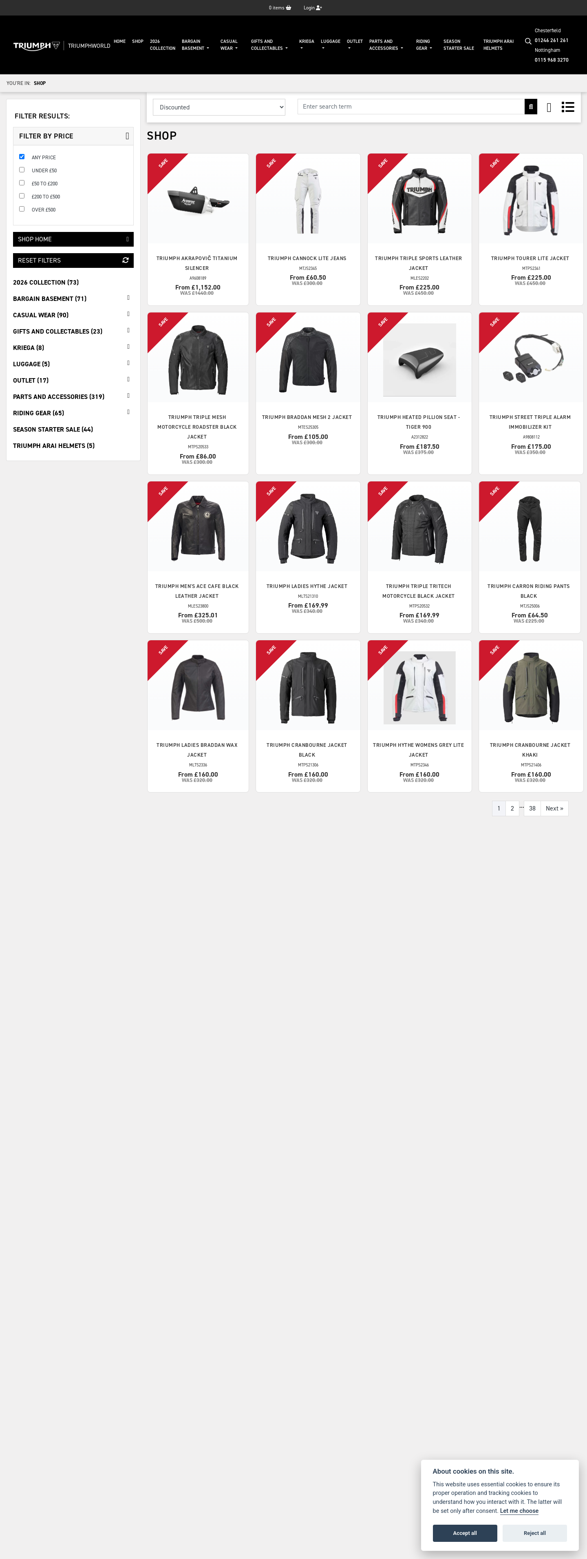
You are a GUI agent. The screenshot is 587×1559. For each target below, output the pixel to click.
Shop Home (73, 239)
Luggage (330, 41)
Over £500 (43, 209)
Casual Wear (229, 44)
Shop (137, 41)
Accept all (465, 1533)
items (280, 7)
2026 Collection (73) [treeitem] (46, 282)
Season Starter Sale (459, 44)
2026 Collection (162, 44)
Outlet (355, 41)
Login (313, 7)
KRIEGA (306, 41)
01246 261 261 (552, 40)
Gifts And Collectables (267, 44)
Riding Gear (423, 44)
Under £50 (44, 170)
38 (532, 808)
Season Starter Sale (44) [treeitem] (53, 429)
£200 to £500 (46, 196)
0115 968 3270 (552, 59)
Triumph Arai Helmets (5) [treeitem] (54, 445)
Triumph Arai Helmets (498, 44)
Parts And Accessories (384, 44)
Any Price (44, 157)
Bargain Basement (193, 44)
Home (120, 41)
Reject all (535, 1533)
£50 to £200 (44, 183)
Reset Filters (73, 260)
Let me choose (519, 1511)
